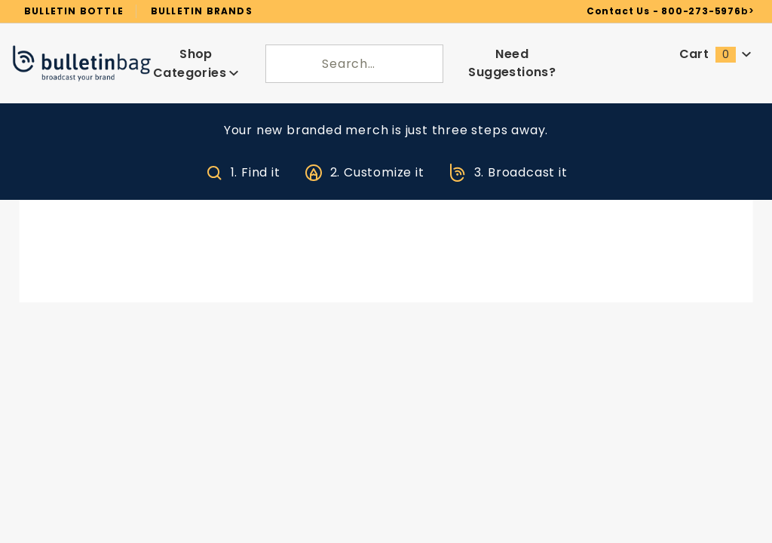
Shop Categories (196, 57)
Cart (715, 48)
